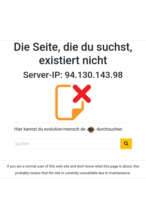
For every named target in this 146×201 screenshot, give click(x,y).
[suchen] (67, 143)
